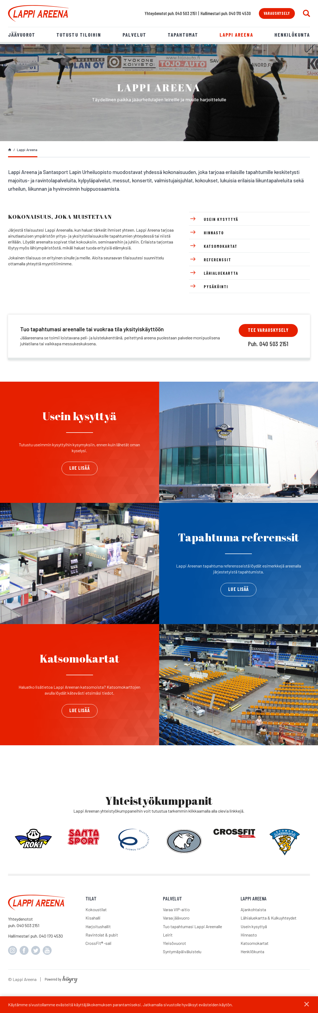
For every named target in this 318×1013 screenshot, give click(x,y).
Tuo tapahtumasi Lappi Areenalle (192, 928)
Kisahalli (93, 920)
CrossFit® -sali (98, 945)
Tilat (91, 900)
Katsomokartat (255, 945)
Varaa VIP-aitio (176, 911)
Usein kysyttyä (254, 928)
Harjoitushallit (98, 928)
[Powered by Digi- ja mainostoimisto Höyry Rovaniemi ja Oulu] (61, 980)
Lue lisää (79, 470)
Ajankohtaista (253, 911)
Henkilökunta (292, 35)
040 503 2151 (28, 927)
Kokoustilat (96, 911)
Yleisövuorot (174, 945)
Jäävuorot (21, 35)
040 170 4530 (51, 938)
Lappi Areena (236, 35)
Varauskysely (277, 13)
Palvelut (135, 35)
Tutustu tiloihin (78, 35)
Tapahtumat (183, 35)
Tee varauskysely (268, 332)
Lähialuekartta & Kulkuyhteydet (268, 920)
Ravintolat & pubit (101, 937)
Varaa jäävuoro (176, 920)
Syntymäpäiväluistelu (182, 953)
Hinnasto (249, 937)
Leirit (168, 937)
